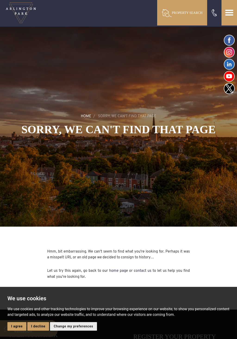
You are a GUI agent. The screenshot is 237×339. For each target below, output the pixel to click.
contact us (142, 271)
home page (118, 271)
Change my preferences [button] (73, 326)
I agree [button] (17, 326)
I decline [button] (38, 326)
